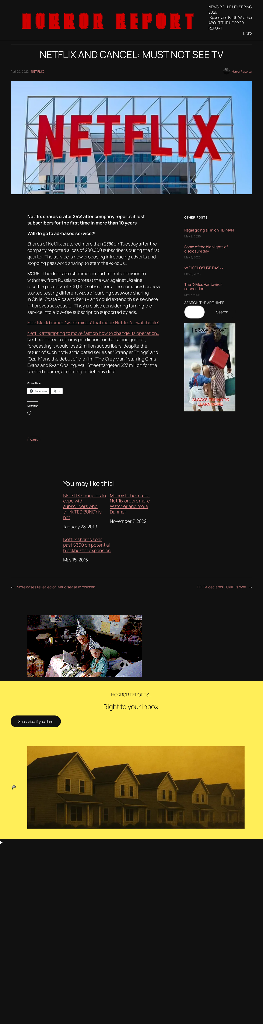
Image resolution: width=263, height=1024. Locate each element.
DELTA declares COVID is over (221, 586)
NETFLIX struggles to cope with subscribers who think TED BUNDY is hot (84, 506)
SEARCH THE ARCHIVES (204, 302)
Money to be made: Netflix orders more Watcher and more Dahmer (130, 504)
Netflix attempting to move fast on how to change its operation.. (93, 333)
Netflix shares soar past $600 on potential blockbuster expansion (87, 545)
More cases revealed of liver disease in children (56, 586)
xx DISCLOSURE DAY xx (203, 268)
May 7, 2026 (192, 295)
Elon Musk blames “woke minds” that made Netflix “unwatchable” (93, 322)
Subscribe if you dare (35, 721)
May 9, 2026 (192, 236)
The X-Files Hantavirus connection (203, 286)
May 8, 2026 (192, 257)
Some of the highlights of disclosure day (206, 249)
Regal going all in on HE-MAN (209, 230)
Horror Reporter (242, 71)
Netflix (37, 71)
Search (222, 311)
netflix (34, 440)
